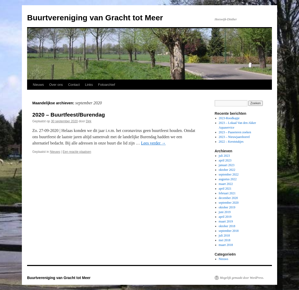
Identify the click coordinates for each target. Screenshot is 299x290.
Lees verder (153, 143)
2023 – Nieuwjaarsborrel (234, 137)
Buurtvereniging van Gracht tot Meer (95, 17)
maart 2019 (226, 221)
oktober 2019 (227, 207)
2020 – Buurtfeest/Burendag (68, 115)
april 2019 (225, 217)
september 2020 (229, 202)
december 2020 (228, 198)
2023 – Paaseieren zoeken (235, 132)
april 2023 (225, 160)
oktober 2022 (227, 170)
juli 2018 (224, 235)
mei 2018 (225, 240)
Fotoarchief (106, 85)
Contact (74, 85)
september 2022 (229, 174)
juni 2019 (225, 212)
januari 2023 (226, 165)
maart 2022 (226, 184)
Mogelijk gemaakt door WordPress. (242, 278)
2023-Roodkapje (229, 118)
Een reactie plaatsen (77, 152)
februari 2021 (227, 193)
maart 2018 (226, 245)
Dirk (88, 121)
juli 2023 (224, 156)
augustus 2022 (228, 179)
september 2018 (229, 231)
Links (89, 85)
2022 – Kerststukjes (231, 141)
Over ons (56, 85)
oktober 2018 (227, 226)
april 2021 (225, 188)
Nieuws (38, 85)
